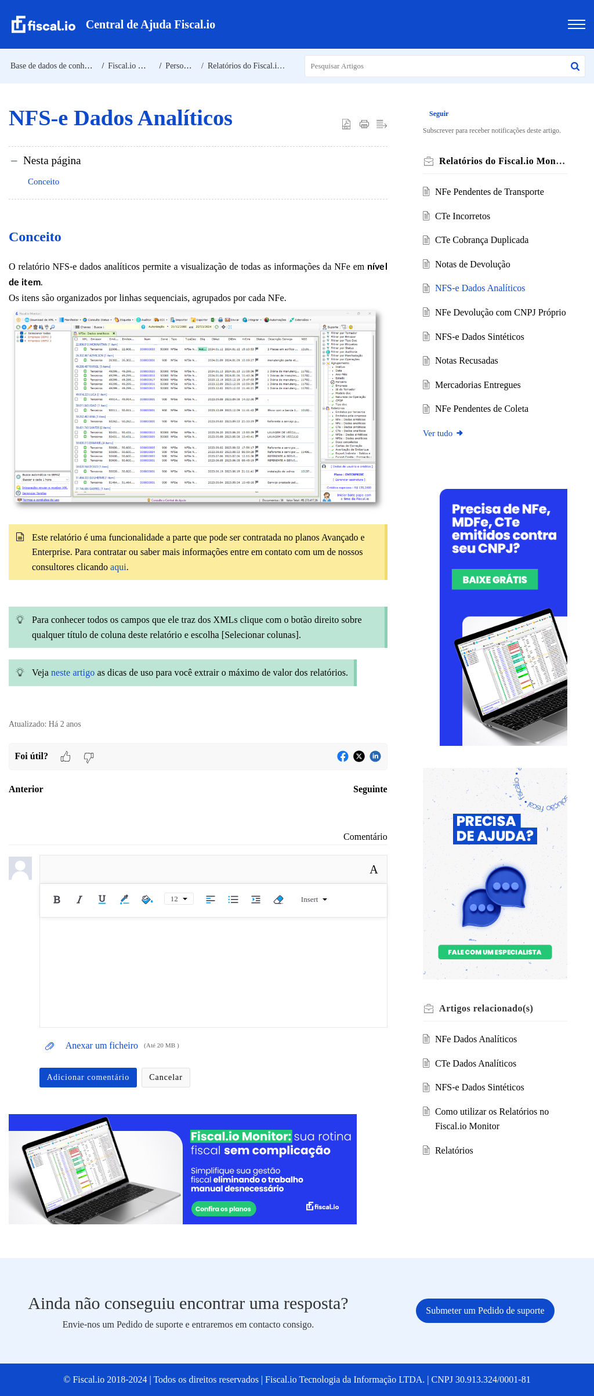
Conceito (43, 181)
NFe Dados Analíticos (477, 1044)
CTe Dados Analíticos (476, 1067)
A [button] (374, 869)
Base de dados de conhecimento (62, 65)
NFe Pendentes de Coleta (483, 424)
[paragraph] (198, 466)
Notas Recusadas (467, 375)
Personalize (184, 65)
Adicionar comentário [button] (88, 1077)
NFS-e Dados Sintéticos (481, 351)
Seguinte (370, 789)
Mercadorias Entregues (479, 399)
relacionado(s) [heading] (488, 1013)
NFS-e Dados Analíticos (481, 288)
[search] (445, 66)
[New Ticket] (485, 1310)
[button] (575, 66)
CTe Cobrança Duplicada (483, 240)
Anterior (26, 789)
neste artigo (73, 672)
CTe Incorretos (463, 216)
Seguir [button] (440, 114)
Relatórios (455, 1155)
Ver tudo (445, 448)
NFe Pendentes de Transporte (490, 192)
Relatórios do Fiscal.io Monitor (259, 65)
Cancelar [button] (166, 1077)
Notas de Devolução (474, 264)
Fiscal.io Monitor (136, 65)
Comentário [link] (365, 837)
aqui (118, 567)
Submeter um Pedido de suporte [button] (485, 1310)
